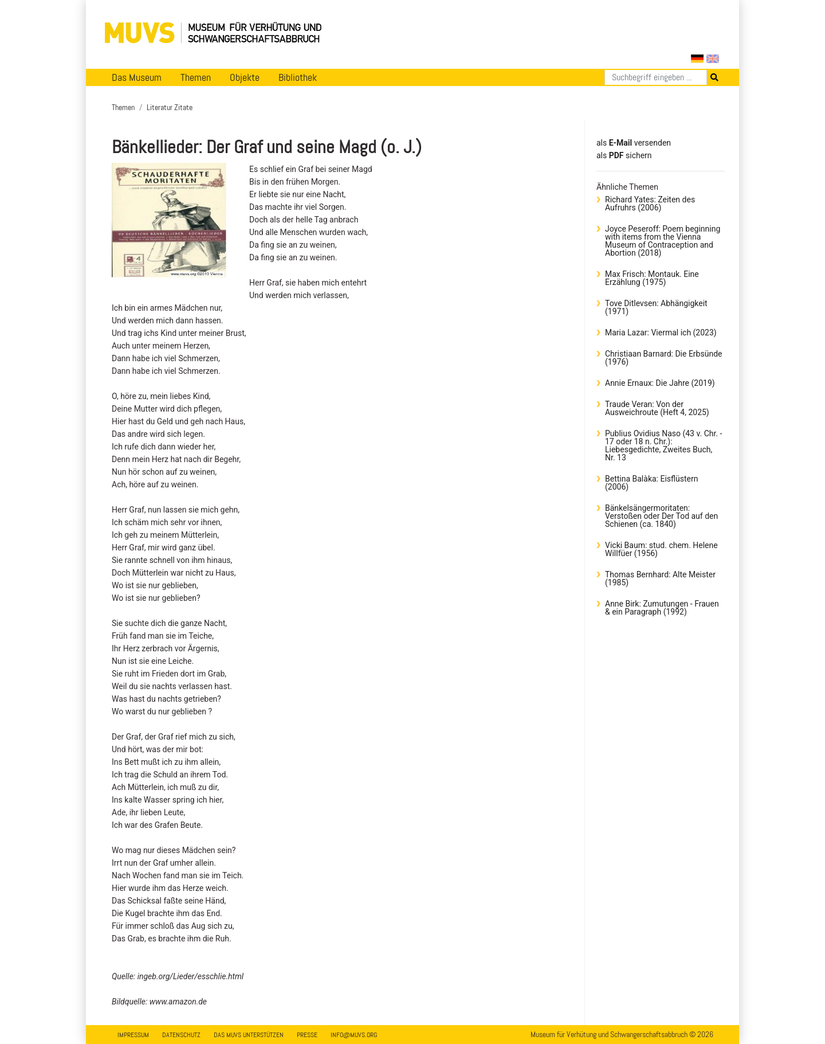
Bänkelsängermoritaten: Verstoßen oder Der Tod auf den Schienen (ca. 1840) (661, 516)
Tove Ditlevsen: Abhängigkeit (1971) (656, 307)
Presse (307, 1034)
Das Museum (137, 77)
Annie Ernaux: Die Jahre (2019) (660, 383)
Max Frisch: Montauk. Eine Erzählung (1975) (652, 278)
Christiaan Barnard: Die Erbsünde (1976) (663, 357)
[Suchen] (655, 77)
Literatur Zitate (169, 107)
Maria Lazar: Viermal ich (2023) (661, 332)
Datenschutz (181, 1034)
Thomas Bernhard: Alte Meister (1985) (660, 578)
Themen (195, 77)
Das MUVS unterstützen (249, 1034)
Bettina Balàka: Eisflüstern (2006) (651, 482)
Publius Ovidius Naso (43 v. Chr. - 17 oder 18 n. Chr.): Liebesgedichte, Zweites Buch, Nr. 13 (663, 445)
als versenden (633, 142)
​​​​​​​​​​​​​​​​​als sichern (624, 155)
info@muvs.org (354, 1034)
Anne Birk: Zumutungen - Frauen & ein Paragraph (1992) (662, 607)
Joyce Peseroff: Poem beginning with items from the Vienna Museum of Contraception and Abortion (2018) (662, 240)
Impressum (133, 1034)
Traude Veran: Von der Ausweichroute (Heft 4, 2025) (657, 408)
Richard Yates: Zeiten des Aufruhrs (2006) (650, 203)
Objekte (245, 77)
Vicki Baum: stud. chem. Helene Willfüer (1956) (661, 549)
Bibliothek (297, 77)
